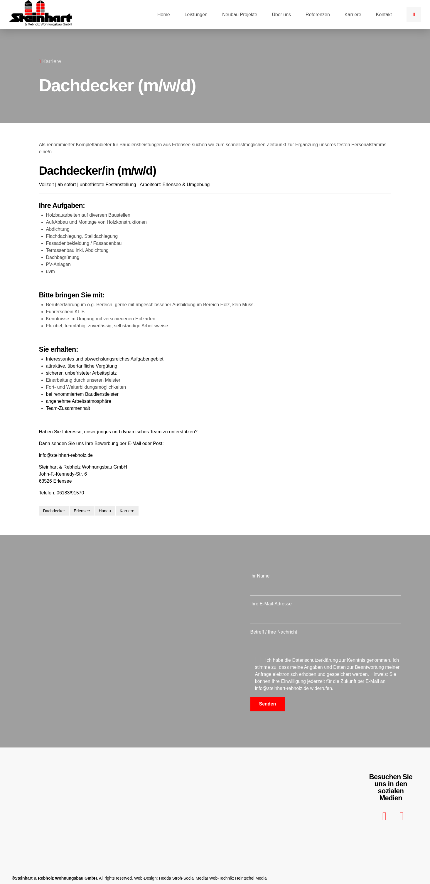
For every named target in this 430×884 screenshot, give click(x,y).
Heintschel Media (251, 878)
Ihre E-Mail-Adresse (325, 612)
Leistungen (196, 14)
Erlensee (82, 510)
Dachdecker (54, 510)
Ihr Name (325, 584)
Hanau (105, 510)
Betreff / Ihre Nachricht (325, 640)
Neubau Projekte (239, 14)
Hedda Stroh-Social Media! (183, 878)
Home (163, 14)
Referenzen (318, 14)
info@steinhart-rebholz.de (66, 455)
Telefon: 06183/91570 (61, 492)
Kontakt (384, 14)
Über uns (281, 14)
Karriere (353, 14)
